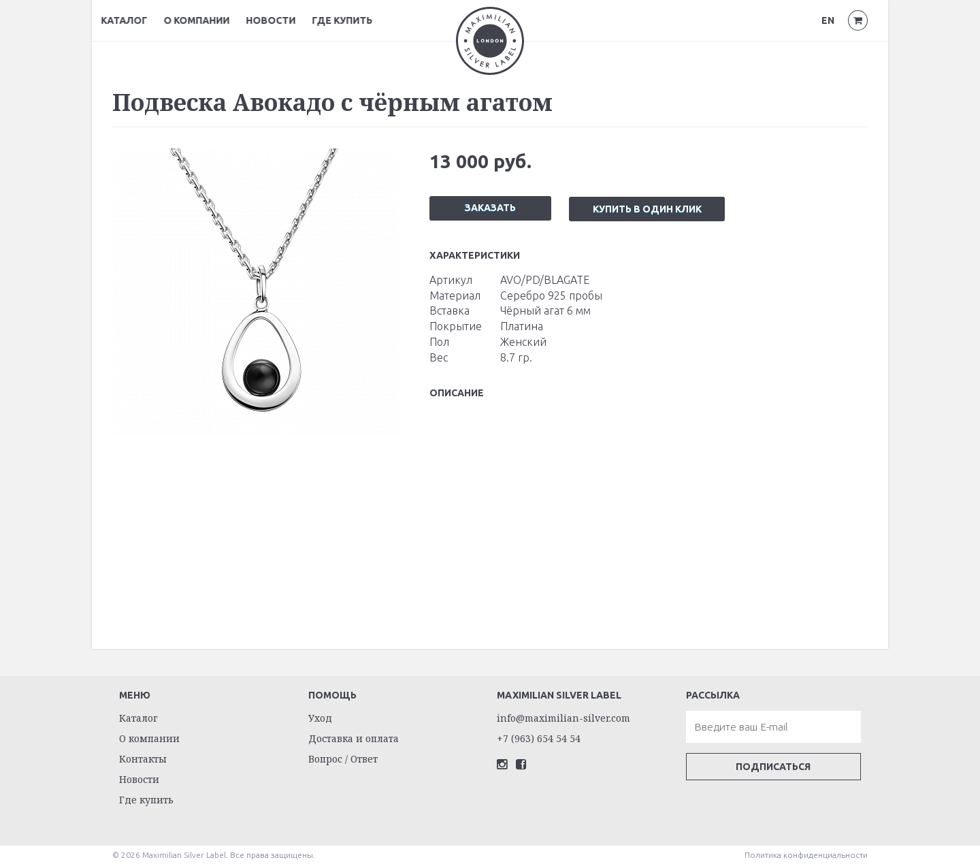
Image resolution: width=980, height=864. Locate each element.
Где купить (353, 20)
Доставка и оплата (353, 737)
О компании (208, 20)
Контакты (143, 758)
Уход (320, 717)
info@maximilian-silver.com (563, 717)
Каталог (135, 20)
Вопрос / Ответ (343, 758)
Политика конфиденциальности (806, 854)
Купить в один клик (647, 207)
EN (827, 20)
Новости (282, 20)
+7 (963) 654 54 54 (539, 737)
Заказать (490, 207)
